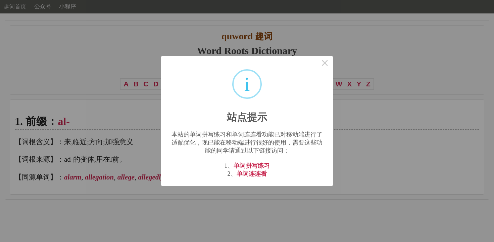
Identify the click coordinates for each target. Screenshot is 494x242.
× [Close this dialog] (325, 64)
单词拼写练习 (252, 165)
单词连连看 (252, 173)
